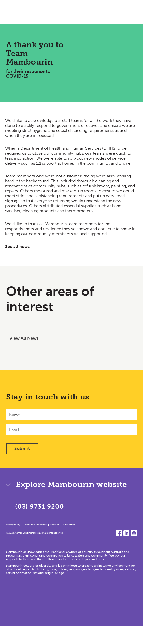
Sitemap (54, 524)
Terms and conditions (35, 524)
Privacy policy (13, 524)
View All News (24, 338)
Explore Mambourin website (71, 484)
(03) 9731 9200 (39, 506)
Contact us (69, 524)
